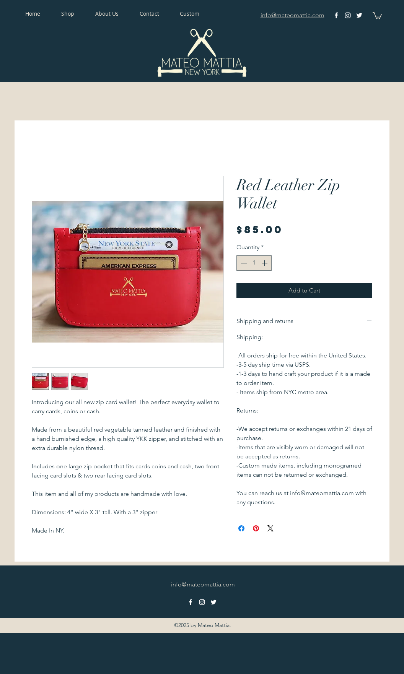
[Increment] (265, 263)
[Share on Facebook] (241, 528)
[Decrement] (243, 263)
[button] (377, 15)
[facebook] (336, 15)
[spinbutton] (254, 263)
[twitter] (359, 15)
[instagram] (348, 15)
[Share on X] (270, 528)
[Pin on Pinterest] (256, 528)
